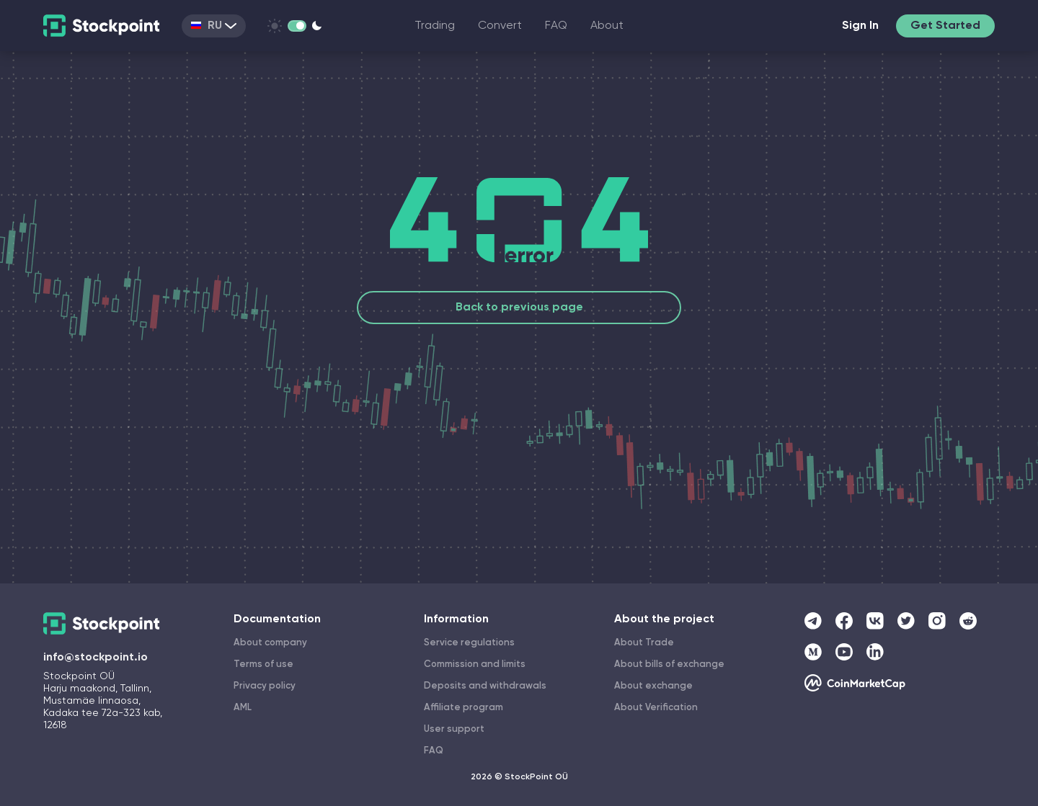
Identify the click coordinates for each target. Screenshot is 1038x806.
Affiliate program (463, 707)
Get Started (945, 26)
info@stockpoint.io (95, 657)
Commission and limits (474, 664)
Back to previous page (519, 307)
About (607, 26)
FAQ (556, 26)
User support (454, 729)
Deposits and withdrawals (485, 686)
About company (270, 643)
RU (213, 26)
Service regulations (469, 643)
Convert (500, 26)
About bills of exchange (669, 664)
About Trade (644, 643)
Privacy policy (265, 686)
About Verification (656, 707)
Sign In (860, 26)
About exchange (653, 686)
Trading (434, 26)
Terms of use (263, 664)
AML (243, 707)
